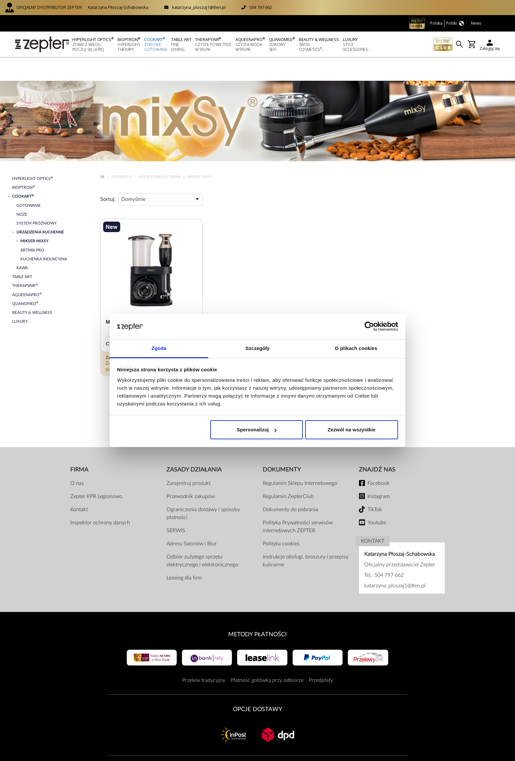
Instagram (379, 473)
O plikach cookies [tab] (356, 348)
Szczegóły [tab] (257, 348)
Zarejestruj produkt (189, 460)
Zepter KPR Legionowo (96, 473)
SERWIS (176, 507)
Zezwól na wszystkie (351, 429)
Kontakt (79, 486)
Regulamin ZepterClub (288, 473)
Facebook (379, 460)
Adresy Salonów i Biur (192, 520)
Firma (79, 446)
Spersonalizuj (257, 429)
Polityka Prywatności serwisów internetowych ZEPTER (298, 503)
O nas (77, 460)
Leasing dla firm (184, 554)
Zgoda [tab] (159, 348)
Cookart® (122, 153)
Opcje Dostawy (257, 686)
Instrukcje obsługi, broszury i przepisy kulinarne (305, 537)
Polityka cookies (281, 520)
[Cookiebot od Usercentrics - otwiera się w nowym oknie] (369, 327)
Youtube (377, 499)
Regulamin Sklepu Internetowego (300, 460)
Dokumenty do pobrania (290, 486)
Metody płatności (257, 611)
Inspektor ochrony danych (100, 499)
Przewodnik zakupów (191, 473)
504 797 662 (260, 7)
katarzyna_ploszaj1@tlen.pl (199, 7)
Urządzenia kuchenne (160, 153)
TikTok (375, 486)
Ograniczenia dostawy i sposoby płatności (203, 490)
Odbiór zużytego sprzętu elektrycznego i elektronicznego (202, 537)
